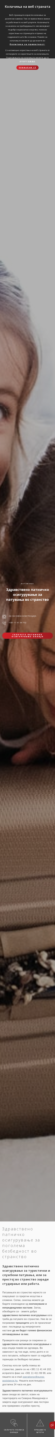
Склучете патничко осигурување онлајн (28, 636)
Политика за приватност (27, 44)
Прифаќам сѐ (27, 67)
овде (31, 61)
